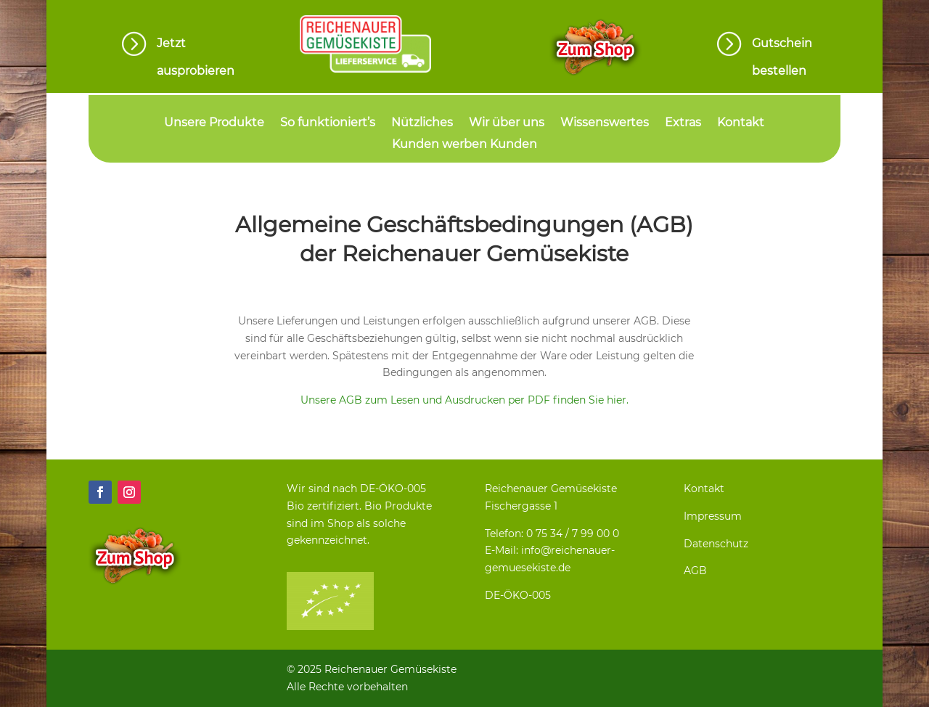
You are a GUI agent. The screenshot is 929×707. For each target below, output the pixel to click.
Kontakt (740, 123)
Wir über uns (506, 123)
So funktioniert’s (327, 123)
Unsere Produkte (214, 123)
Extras (683, 123)
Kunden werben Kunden (464, 145)
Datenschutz (716, 543)
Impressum (713, 516)
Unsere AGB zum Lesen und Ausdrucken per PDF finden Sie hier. (464, 399)
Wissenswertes (604, 123)
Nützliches (422, 123)
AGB (695, 570)
